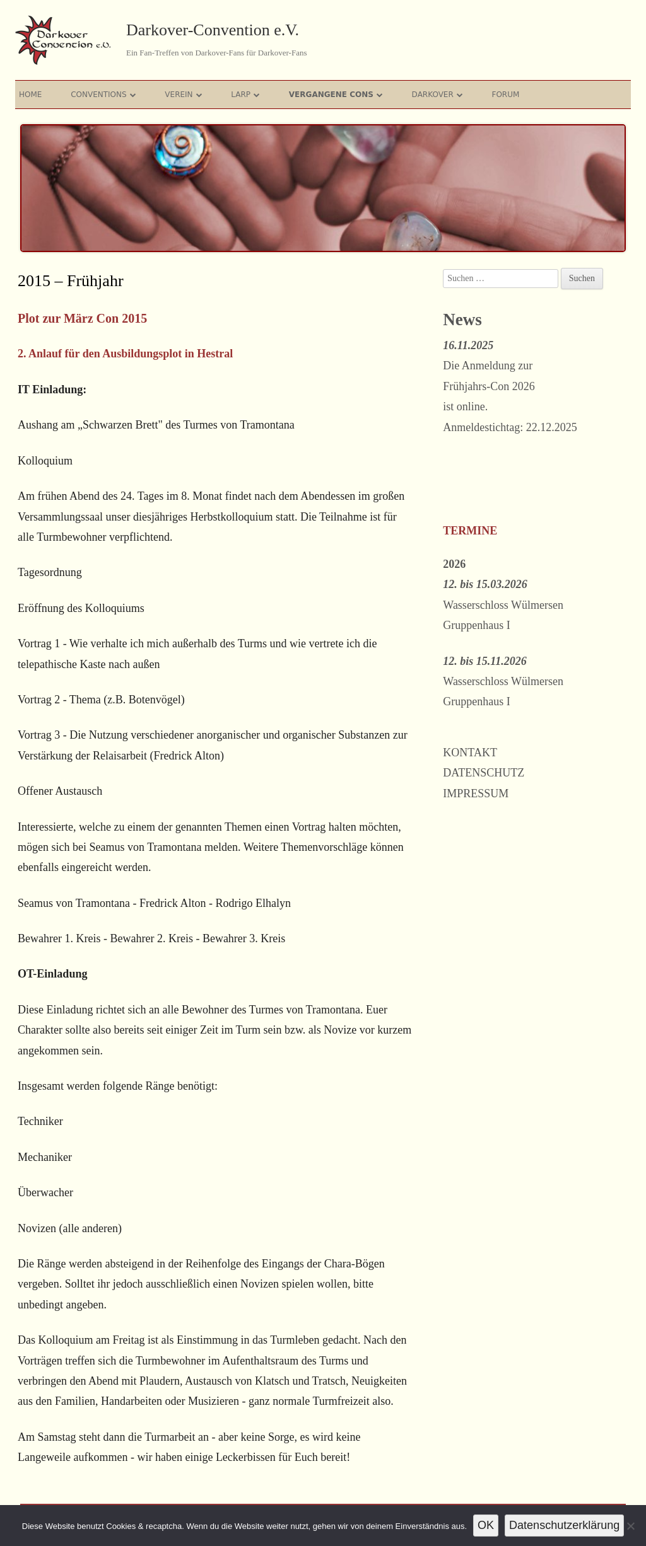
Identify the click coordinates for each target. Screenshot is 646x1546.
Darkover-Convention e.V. (212, 30)
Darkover (433, 94)
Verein (178, 94)
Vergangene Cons (331, 94)
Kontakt (470, 752)
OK (486, 1525)
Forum (506, 94)
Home (30, 94)
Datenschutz (483, 772)
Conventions (98, 94)
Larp (240, 94)
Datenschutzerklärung (564, 1525)
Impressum (475, 793)
